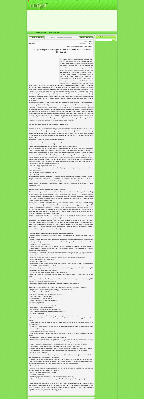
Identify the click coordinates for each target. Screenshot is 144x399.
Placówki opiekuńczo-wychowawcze (81, 46)
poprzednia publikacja (37, 37)
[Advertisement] (44, 71)
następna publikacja (86, 37)
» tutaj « (113, 1)
